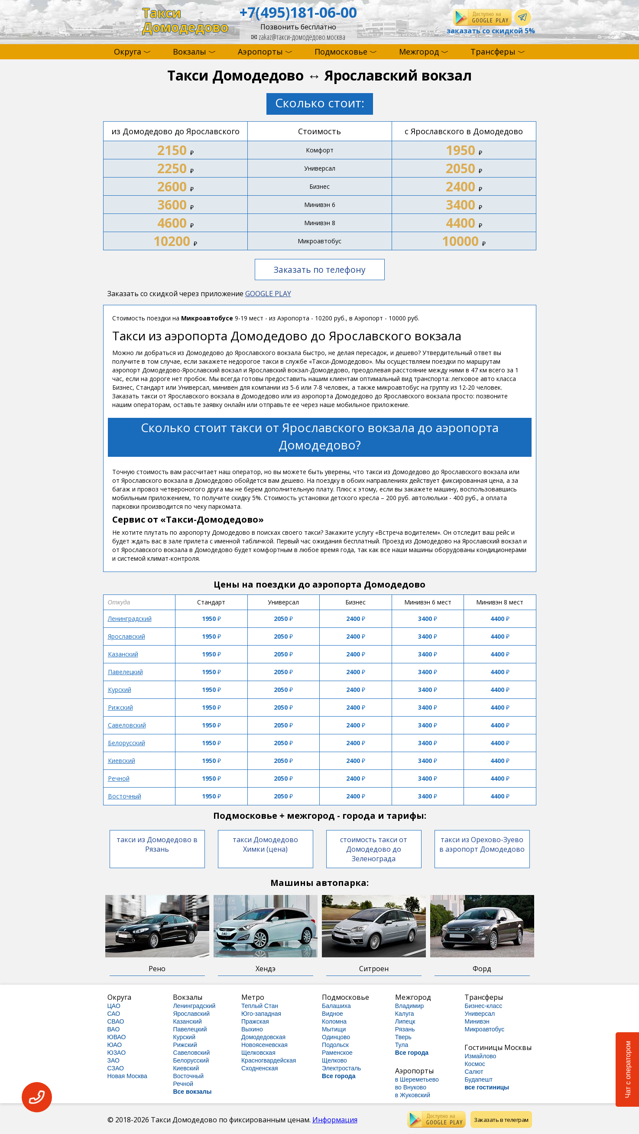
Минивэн (476, 1021)
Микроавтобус (484, 1029)
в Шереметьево (417, 1079)
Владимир (409, 1005)
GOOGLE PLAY (268, 293)
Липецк (405, 1021)
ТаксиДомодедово (185, 20)
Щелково (334, 1060)
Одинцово (336, 1037)
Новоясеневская (264, 1044)
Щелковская (258, 1052)
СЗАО (115, 1068)
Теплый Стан (259, 1005)
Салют (473, 1071)
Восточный (124, 796)
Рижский (120, 707)
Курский (119, 689)
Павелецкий (125, 672)
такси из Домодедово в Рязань (157, 844)
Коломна (334, 1021)
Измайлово (480, 1056)
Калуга (404, 1013)
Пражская (255, 1021)
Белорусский (126, 743)
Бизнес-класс (483, 1005)
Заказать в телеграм (501, 1120)
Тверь (403, 1037)
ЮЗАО (116, 1052)
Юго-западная (261, 1013)
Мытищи (334, 1029)
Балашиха (336, 1005)
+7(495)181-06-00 (298, 12)
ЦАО (113, 1005)
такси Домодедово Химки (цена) (265, 844)
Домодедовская (263, 1037)
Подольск (335, 1044)
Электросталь (341, 1068)
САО (113, 1013)
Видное (332, 1013)
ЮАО (114, 1044)
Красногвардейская (268, 1060)
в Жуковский (412, 1095)
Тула (401, 1044)
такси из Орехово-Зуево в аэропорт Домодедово (482, 844)
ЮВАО (116, 1037)
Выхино (252, 1029)
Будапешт (478, 1079)
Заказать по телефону (320, 269)
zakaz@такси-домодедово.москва (298, 37)
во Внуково (410, 1087)
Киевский (121, 760)
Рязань (405, 1029)
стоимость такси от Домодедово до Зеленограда (373, 849)
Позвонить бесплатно (298, 27)
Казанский (123, 654)
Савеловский (127, 725)
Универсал (479, 1013)
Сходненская (259, 1068)
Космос (474, 1063)
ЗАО (113, 1060)
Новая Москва (127, 1076)
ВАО (113, 1029)
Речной (119, 778)
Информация (334, 1119)
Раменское (337, 1052)
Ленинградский (130, 618)
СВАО (115, 1021)
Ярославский (126, 636)
